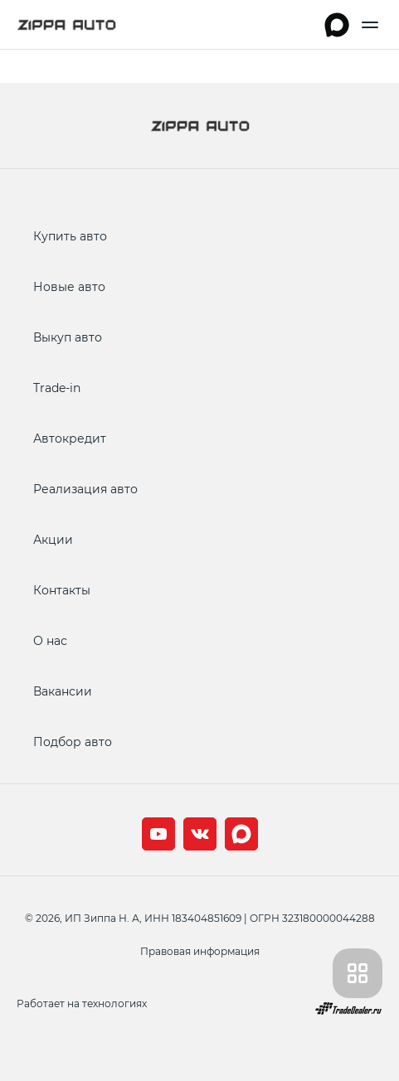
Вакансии (62, 691)
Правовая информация (200, 950)
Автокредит (69, 438)
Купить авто (70, 236)
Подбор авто (72, 741)
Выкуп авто (67, 337)
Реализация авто (85, 489)
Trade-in (56, 387)
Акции (53, 539)
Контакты (61, 590)
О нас (50, 640)
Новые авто (69, 286)
